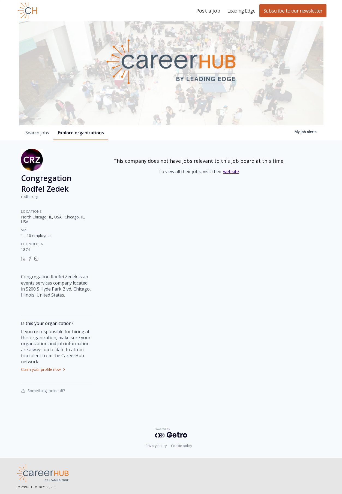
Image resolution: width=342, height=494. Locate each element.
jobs (37, 133)
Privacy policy (156, 445)
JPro (53, 487)
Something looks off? (43, 390)
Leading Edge (54, 10)
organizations (81, 133)
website (231, 171)
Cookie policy (181, 445)
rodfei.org (29, 196)
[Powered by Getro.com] (171, 433)
